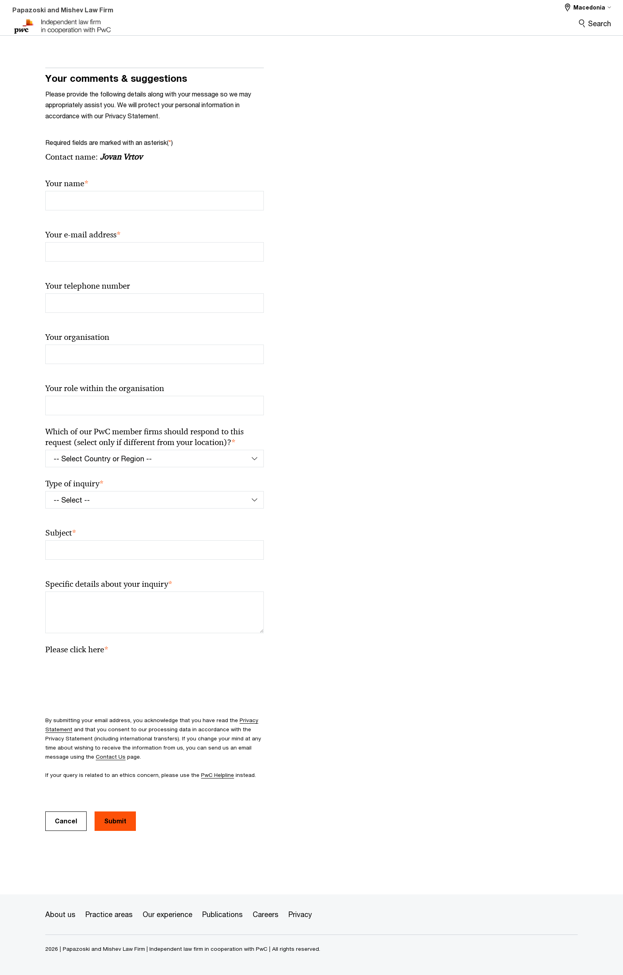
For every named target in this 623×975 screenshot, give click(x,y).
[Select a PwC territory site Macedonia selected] (588, 7)
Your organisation (77, 337)
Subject (60, 533)
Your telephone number (87, 286)
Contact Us (111, 756)
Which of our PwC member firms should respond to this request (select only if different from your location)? (144, 437)
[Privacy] (300, 914)
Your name (67, 183)
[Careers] (266, 914)
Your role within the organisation (104, 388)
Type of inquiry (74, 483)
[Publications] (222, 914)
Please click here (76, 649)
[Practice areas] (109, 914)
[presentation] (105, 672)
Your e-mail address (83, 234)
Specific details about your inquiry (108, 584)
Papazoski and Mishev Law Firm (62, 9)
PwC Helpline (217, 775)
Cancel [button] (66, 821)
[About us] (60, 914)
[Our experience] (167, 914)
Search (599, 23)
